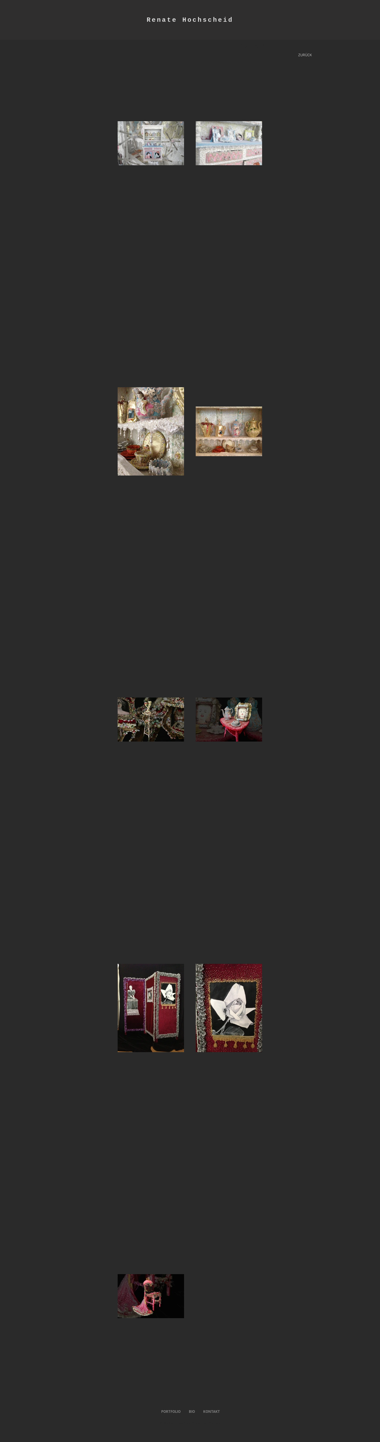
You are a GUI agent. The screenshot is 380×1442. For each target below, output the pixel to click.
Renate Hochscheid (190, 20)
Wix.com (214, 1423)
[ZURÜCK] (305, 55)
